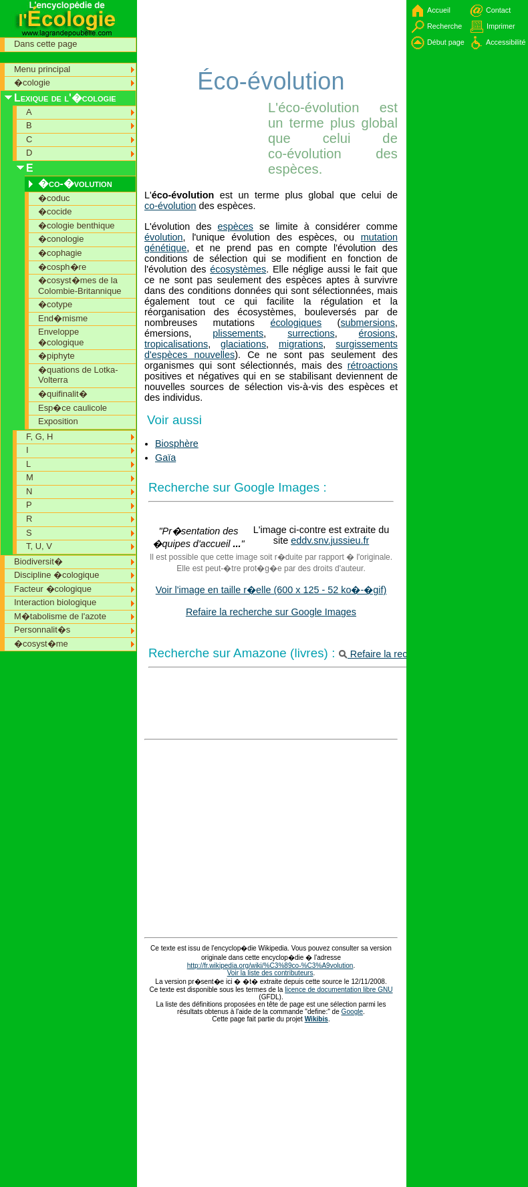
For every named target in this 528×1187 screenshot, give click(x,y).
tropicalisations (176, 344)
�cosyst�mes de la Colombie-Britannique (80, 285)
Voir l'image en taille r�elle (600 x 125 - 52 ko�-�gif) (271, 589)
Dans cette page (45, 44)
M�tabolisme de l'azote (60, 616)
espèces (235, 226)
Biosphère (177, 443)
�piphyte (56, 356)
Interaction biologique (55, 602)
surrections (310, 333)
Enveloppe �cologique (61, 337)
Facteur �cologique (53, 589)
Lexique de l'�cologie (65, 98)
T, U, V (39, 546)
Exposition (58, 421)
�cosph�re (62, 267)
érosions (377, 333)
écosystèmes (238, 269)
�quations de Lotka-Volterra (78, 375)
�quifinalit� (63, 394)
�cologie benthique (76, 225)
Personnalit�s (42, 630)
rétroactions (373, 365)
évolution (163, 237)
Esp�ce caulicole (72, 408)
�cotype (55, 304)
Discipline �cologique (57, 575)
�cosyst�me (41, 644)
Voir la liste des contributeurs (270, 973)
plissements (238, 333)
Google (353, 1011)
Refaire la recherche (388, 654)
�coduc (54, 198)
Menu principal (42, 69)
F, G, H (39, 437)
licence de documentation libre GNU (338, 989)
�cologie (32, 82)
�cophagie (60, 253)
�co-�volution (75, 183)
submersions (367, 322)
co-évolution (170, 205)
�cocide (55, 211)
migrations (301, 344)
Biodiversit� (38, 561)
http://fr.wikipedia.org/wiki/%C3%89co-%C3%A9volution (270, 965)
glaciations (243, 344)
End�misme (63, 318)
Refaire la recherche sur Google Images (271, 612)
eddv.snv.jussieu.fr (330, 540)
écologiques (295, 322)
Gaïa (165, 457)
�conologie (61, 239)
